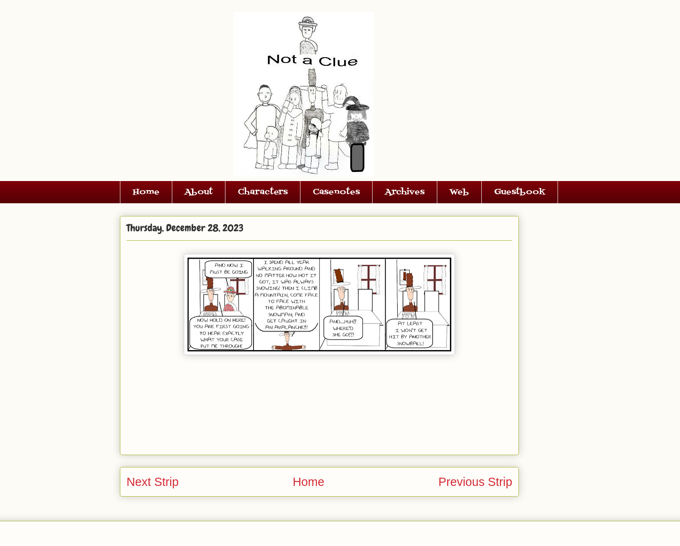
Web (459, 192)
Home (146, 192)
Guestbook (519, 192)
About (199, 192)
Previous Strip (475, 481)
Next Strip (152, 481)
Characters (263, 192)
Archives (404, 192)
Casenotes (336, 192)
